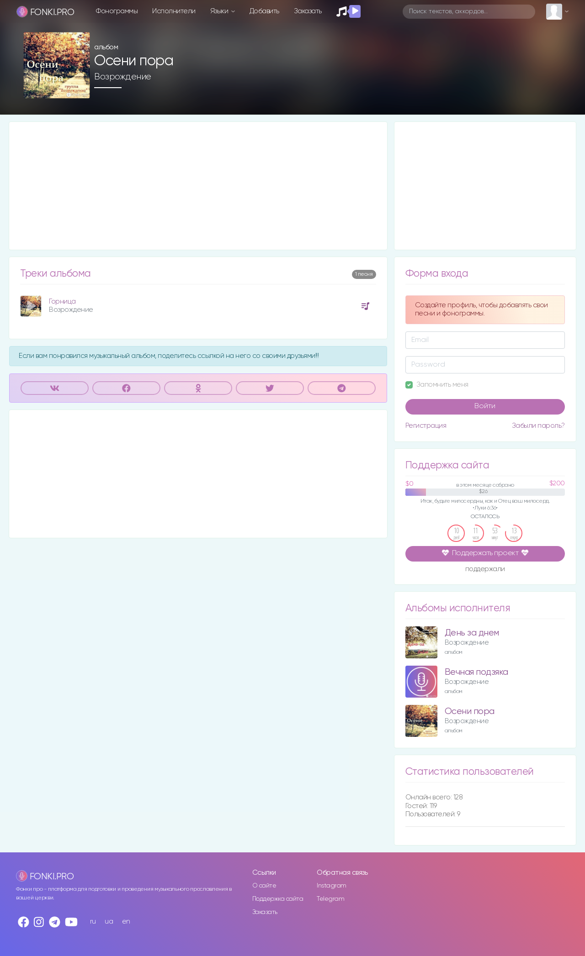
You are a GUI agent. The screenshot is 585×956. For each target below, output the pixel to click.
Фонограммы (117, 11)
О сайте (264, 885)
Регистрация (426, 425)
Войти (484, 406)
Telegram (330, 899)
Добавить (264, 11)
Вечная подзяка (476, 672)
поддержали (485, 570)
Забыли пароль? (538, 425)
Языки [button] (220, 11)
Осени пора (470, 711)
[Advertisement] (198, 186)
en (126, 921)
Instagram (331, 885)
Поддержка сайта (277, 899)
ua (109, 921)
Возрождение (122, 76)
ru (93, 921)
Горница (62, 301)
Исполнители (174, 11)
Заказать (308, 11)
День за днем (472, 633)
